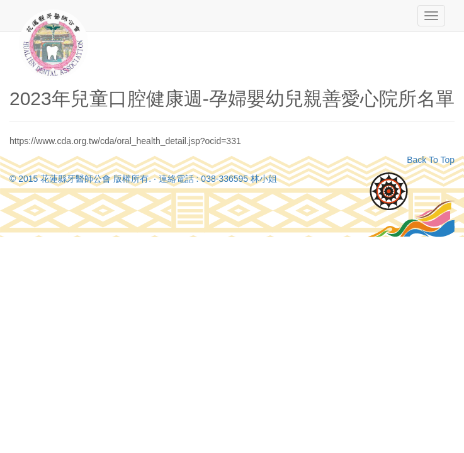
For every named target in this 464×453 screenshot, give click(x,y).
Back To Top (431, 160)
